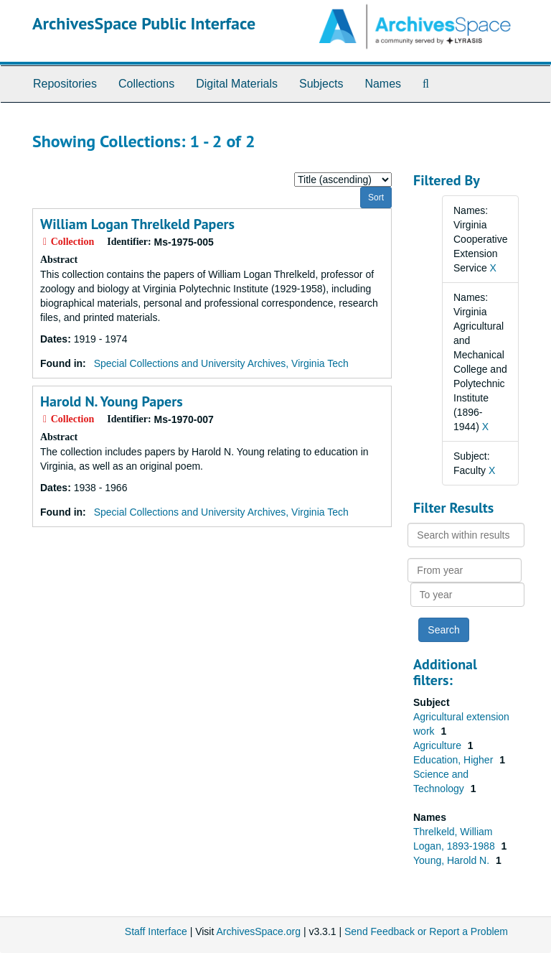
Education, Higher (454, 760)
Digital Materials (237, 84)
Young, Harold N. (452, 860)
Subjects (321, 84)
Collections (146, 84)
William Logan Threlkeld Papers (137, 224)
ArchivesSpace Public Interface (143, 23)
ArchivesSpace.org (258, 931)
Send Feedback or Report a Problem (426, 931)
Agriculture (438, 745)
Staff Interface (156, 931)
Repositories (65, 84)
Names (382, 84)
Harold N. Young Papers (111, 401)
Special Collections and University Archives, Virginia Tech (221, 363)
